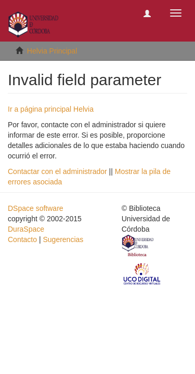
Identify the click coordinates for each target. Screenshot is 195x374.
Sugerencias (63, 239)
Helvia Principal (52, 51)
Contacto (22, 239)
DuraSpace (26, 229)
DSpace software (35, 208)
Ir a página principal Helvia (51, 109)
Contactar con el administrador (57, 171)
